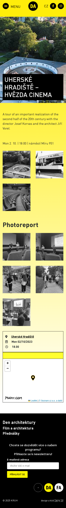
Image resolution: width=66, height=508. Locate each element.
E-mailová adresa (18, 459)
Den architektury (19, 422)
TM (56, 500)
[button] (33, 377)
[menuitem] (45, 6)
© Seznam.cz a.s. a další (50, 400)
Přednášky (11, 433)
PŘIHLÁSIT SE (17, 474)
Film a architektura (18, 428)
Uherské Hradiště (22, 336)
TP (62, 500)
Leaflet (32, 400)
